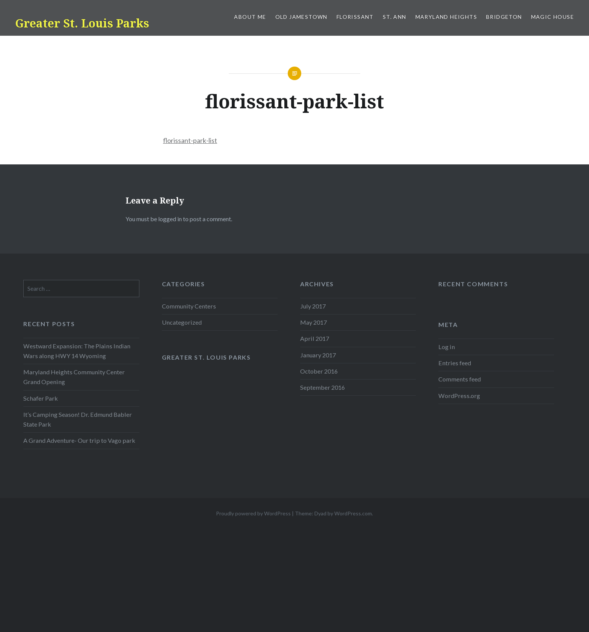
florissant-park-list (190, 140)
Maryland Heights (446, 17)
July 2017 (313, 306)
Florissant (355, 17)
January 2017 (318, 355)
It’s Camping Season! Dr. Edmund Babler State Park (77, 419)
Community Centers (189, 306)
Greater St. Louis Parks (82, 23)
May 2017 (313, 322)
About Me (250, 17)
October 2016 (319, 371)
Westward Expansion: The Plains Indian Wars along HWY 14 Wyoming (76, 350)
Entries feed (454, 362)
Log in (446, 346)
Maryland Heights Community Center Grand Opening (74, 376)
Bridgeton (504, 17)
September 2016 (322, 387)
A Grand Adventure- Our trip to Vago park (79, 440)
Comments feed (459, 379)
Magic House (552, 17)
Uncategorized (182, 322)
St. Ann (394, 17)
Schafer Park (40, 398)
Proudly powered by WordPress (253, 513)
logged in (170, 218)
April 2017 (314, 338)
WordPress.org (459, 395)
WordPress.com (353, 513)
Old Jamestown (301, 17)
